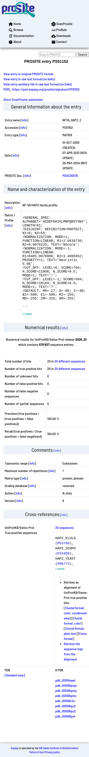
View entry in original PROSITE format (28, 74)
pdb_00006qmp (65, 705)
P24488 (63, 573)
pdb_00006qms (65, 715)
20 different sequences (69, 381)
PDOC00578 (70, 175)
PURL (7, 89)
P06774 (63, 583)
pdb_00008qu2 (65, 725)
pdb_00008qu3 (65, 731)
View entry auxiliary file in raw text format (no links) (37, 84)
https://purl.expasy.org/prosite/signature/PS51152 (46, 89)
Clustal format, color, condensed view (75, 632)
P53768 (63, 562)
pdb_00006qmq (65, 710)
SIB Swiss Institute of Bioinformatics (58, 752)
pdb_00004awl (65, 700)
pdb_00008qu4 (65, 736)
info (24, 120)
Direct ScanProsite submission (23, 99)
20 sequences (64, 547)
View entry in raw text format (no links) (29, 79)
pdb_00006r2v (65, 720)
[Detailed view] (15, 695)
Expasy (14, 752)
